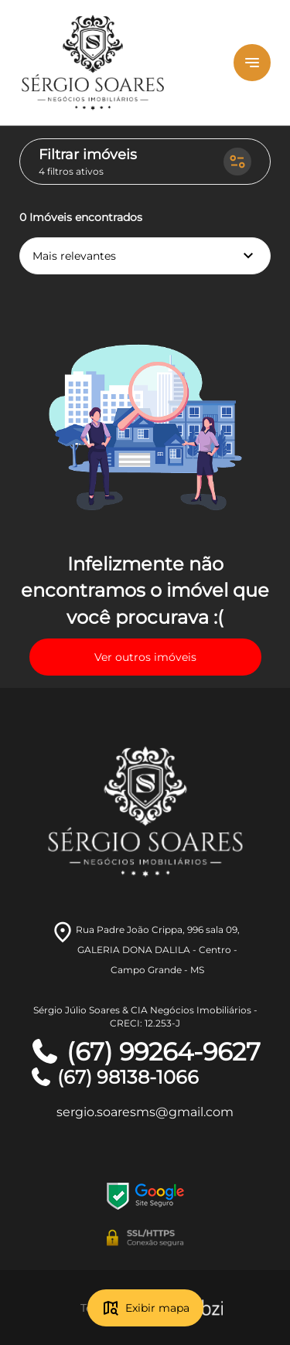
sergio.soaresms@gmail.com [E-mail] (145, 1112)
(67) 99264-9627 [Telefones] (145, 1052)
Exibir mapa (145, 1308)
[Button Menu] (252, 62)
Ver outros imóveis (145, 657)
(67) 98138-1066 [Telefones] (114, 1077)
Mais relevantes (145, 256)
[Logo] (113, 62)
